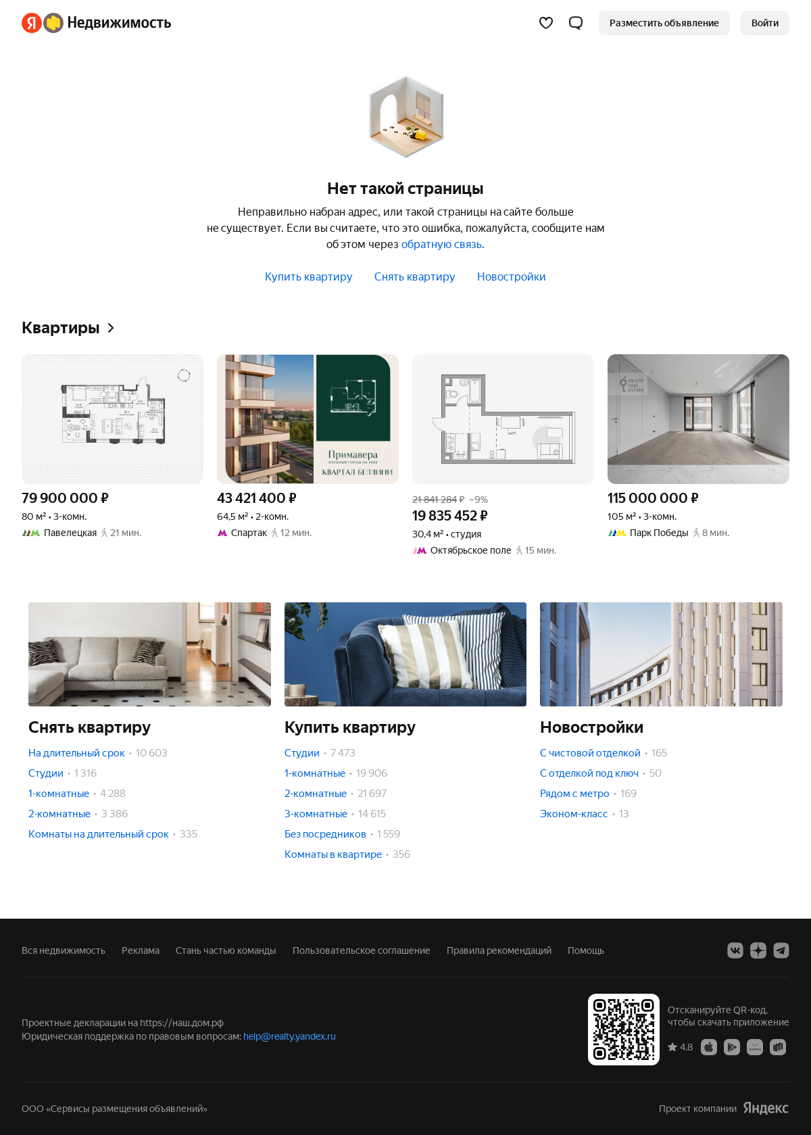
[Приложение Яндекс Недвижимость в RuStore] (778, 1046)
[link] (765, 23)
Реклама (140, 950)
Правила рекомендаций (499, 950)
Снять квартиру (415, 276)
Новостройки (511, 276)
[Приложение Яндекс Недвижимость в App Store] (709, 1046)
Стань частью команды (226, 950)
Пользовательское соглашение (362, 950)
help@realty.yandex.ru (289, 1036)
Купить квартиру (309, 276)
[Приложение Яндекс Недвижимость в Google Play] (732, 1046)
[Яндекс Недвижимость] (107, 23)
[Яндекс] (32, 23)
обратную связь (441, 244)
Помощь (586, 950)
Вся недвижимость (63, 950)
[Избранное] (546, 23)
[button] (576, 23)
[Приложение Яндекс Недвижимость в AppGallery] (755, 1046)
